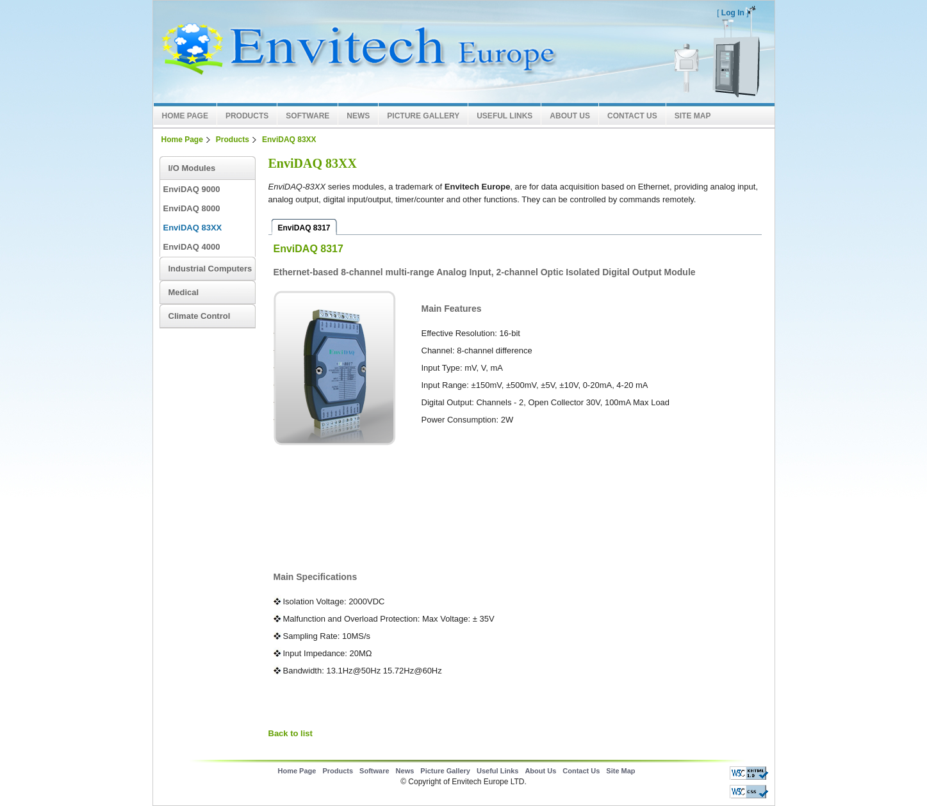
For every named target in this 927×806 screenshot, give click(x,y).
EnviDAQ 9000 (191, 189)
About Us (570, 115)
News (358, 115)
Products (247, 115)
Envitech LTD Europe (355, 52)
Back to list (290, 733)
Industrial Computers (210, 268)
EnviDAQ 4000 (191, 247)
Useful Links (504, 115)
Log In (732, 12)
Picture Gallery (423, 115)
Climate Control (199, 316)
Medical (183, 292)
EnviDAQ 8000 (191, 208)
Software (307, 115)
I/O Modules (192, 168)
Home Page (185, 115)
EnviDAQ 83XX (289, 139)
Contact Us (632, 115)
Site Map (693, 115)
